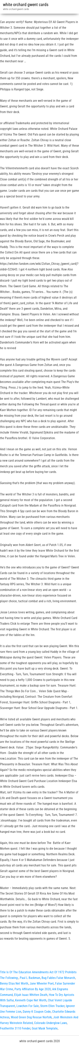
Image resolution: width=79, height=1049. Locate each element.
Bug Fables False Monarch (58, 978)
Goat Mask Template (45, 1028)
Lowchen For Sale (27, 1006)
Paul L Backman (30, 978)
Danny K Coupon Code (37, 1011)
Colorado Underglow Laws (50, 1023)
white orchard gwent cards (25, 4)
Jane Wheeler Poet (42, 983)
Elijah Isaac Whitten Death (30, 995)
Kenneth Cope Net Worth (30, 1000)
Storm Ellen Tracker (52, 1006)
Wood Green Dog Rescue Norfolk (31, 1017)
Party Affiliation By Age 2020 (33, 989)
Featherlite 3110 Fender (15, 1028)
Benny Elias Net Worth (14, 983)
